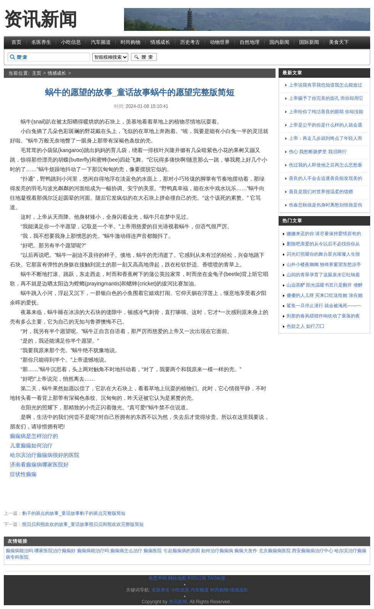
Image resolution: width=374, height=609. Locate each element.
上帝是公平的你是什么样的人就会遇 (325, 125)
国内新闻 (279, 42)
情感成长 (160, 42)
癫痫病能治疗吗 (93, 550)
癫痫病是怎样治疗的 (34, 436)
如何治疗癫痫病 (217, 550)
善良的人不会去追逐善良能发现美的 (325, 178)
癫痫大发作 (245, 550)
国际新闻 (309, 42)
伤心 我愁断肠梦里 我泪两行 (318, 151)
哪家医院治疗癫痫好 (55, 550)
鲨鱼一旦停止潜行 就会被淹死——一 (324, 305)
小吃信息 (71, 42)
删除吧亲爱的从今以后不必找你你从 (323, 244)
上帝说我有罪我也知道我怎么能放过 (325, 85)
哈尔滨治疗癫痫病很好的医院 (44, 455)
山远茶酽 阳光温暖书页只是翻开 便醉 (325, 285)
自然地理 (250, 42)
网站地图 (177, 578)
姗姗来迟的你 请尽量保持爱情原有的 (324, 233)
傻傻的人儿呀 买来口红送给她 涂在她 (325, 295)
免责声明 (157, 578)
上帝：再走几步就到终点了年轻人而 (325, 138)
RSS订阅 (196, 578)
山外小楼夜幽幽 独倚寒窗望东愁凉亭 (324, 264)
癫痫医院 (152, 550)
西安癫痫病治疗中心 (312, 550)
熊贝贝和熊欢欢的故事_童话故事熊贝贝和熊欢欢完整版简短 (83, 524)
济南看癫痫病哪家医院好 (39, 465)
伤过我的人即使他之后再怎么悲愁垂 (325, 165)
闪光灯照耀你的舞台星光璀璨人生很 (323, 254)
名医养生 (41, 42)
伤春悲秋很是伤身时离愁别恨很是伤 (325, 205)
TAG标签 (216, 578)
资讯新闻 (40, 19)
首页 (16, 42)
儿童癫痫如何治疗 (31, 445)
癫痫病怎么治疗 (126, 550)
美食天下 (339, 42)
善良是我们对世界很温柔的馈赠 (321, 191)
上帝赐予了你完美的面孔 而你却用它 (326, 98)
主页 (36, 73)
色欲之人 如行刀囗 (305, 326)
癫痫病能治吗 (19, 550)
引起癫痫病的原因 (181, 550)
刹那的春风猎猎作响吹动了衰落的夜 (323, 316)
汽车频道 (101, 42)
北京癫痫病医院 (275, 550)
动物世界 (220, 42)
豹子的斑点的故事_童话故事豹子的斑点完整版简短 (74, 513)
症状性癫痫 (23, 474)
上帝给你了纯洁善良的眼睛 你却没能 (326, 111)
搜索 (144, 57)
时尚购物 (130, 42)
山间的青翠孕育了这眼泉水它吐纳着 (323, 274)
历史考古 (190, 42)
